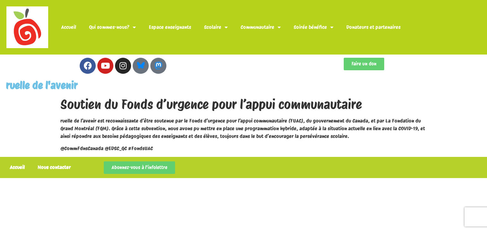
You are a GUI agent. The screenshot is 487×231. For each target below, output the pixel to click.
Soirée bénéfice (313, 27)
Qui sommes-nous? (112, 27)
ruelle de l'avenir (41, 85)
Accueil (68, 27)
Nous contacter (54, 167)
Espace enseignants (170, 27)
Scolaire (216, 27)
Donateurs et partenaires (373, 27)
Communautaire (261, 27)
